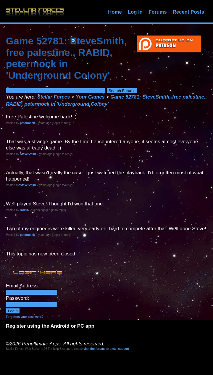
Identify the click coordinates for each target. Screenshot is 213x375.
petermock (27, 123)
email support (119, 348)
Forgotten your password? (24, 316)
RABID (24, 210)
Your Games (90, 97)
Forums (158, 12)
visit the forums (94, 348)
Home (115, 12)
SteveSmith (28, 154)
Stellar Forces (53, 97)
